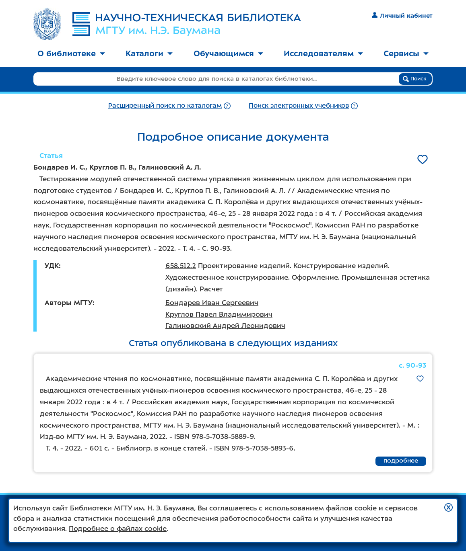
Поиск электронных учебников (299, 105)
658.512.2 (180, 265)
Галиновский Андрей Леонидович (225, 325)
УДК (52, 265)
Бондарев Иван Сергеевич (211, 302)
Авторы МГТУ (69, 302)
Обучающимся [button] (228, 53)
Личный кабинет (402, 15)
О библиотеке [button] (71, 53)
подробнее (401, 460)
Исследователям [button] (323, 53)
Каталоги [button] (149, 53)
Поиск (415, 79)
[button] (448, 507)
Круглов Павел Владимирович (218, 314)
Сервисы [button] (406, 53)
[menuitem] (71, 54)
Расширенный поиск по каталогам (165, 105)
